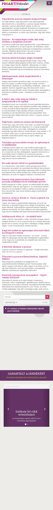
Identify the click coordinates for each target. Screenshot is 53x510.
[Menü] (49, 3)
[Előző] (7, 408)
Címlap (45, 302)
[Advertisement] (26, 341)
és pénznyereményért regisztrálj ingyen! (26, 375)
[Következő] (45, 408)
